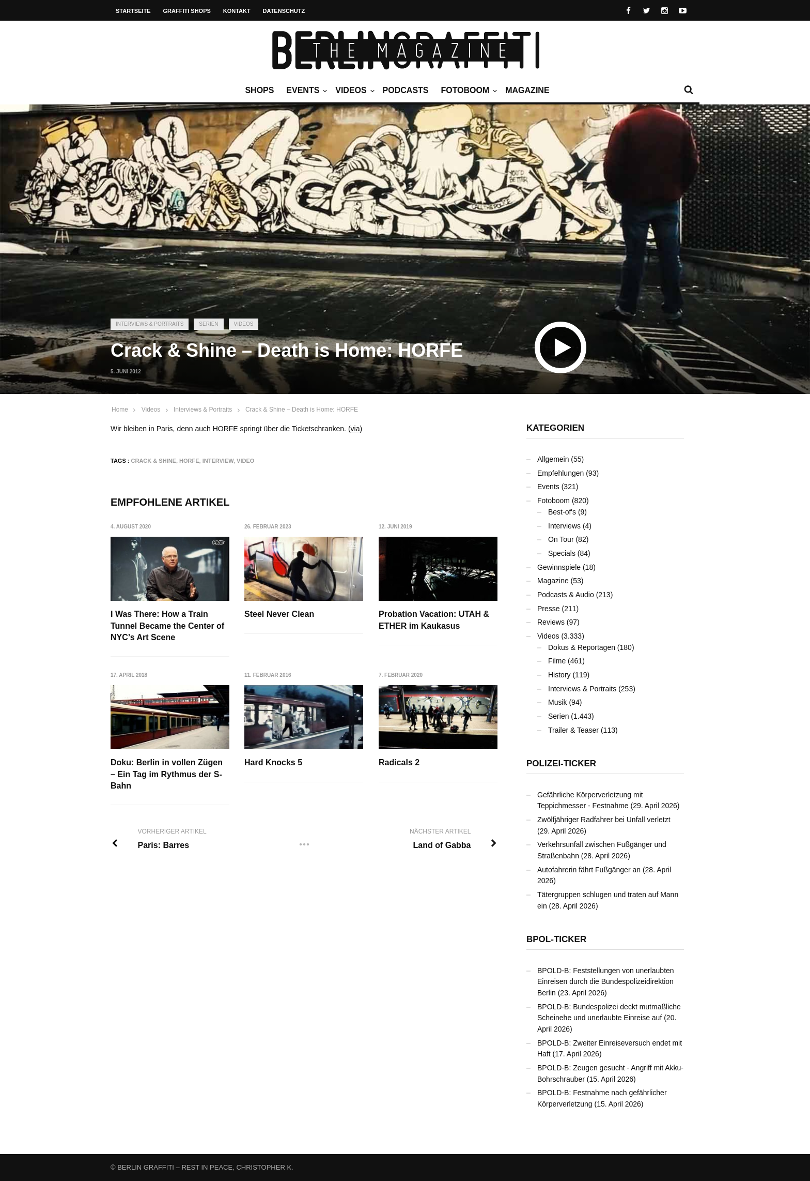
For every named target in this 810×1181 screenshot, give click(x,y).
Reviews (551, 622)
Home (120, 409)
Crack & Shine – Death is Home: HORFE (301, 409)
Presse (548, 608)
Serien (208, 324)
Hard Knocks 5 (273, 762)
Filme (557, 661)
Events (305, 90)
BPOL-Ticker (556, 939)
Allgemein (553, 459)
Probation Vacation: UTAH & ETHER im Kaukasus (434, 620)
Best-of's (562, 512)
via (355, 429)
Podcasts (406, 90)
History (559, 675)
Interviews (564, 526)
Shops (259, 90)
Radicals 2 (399, 762)
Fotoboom (467, 90)
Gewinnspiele (559, 567)
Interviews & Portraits (149, 324)
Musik (557, 702)
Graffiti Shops (187, 11)
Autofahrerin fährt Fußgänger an (589, 870)
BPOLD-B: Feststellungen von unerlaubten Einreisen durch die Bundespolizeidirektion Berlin (605, 981)
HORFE (189, 461)
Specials (561, 553)
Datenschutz (284, 11)
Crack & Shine (153, 461)
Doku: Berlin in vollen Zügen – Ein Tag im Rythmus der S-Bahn (167, 774)
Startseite (133, 11)
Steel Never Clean (279, 614)
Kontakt (237, 11)
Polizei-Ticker (561, 763)
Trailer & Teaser (573, 730)
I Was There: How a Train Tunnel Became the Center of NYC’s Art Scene (167, 626)
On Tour (561, 539)
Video (245, 461)
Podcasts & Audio (565, 594)
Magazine (527, 90)
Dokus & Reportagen (581, 647)
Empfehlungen (560, 473)
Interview (217, 461)
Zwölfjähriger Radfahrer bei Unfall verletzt (604, 819)
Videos (353, 90)
